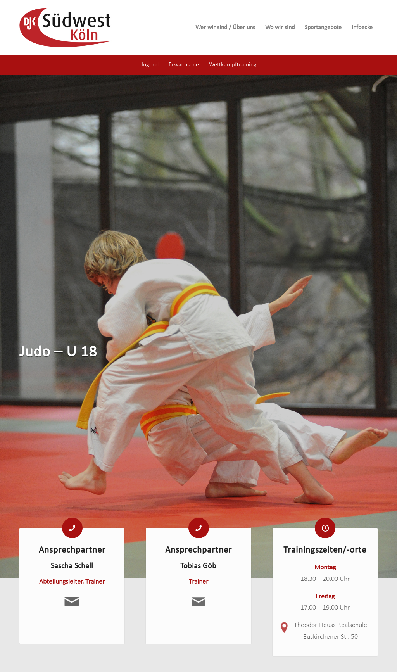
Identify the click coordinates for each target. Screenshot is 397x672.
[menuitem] (225, 27)
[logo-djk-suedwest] (65, 27)
